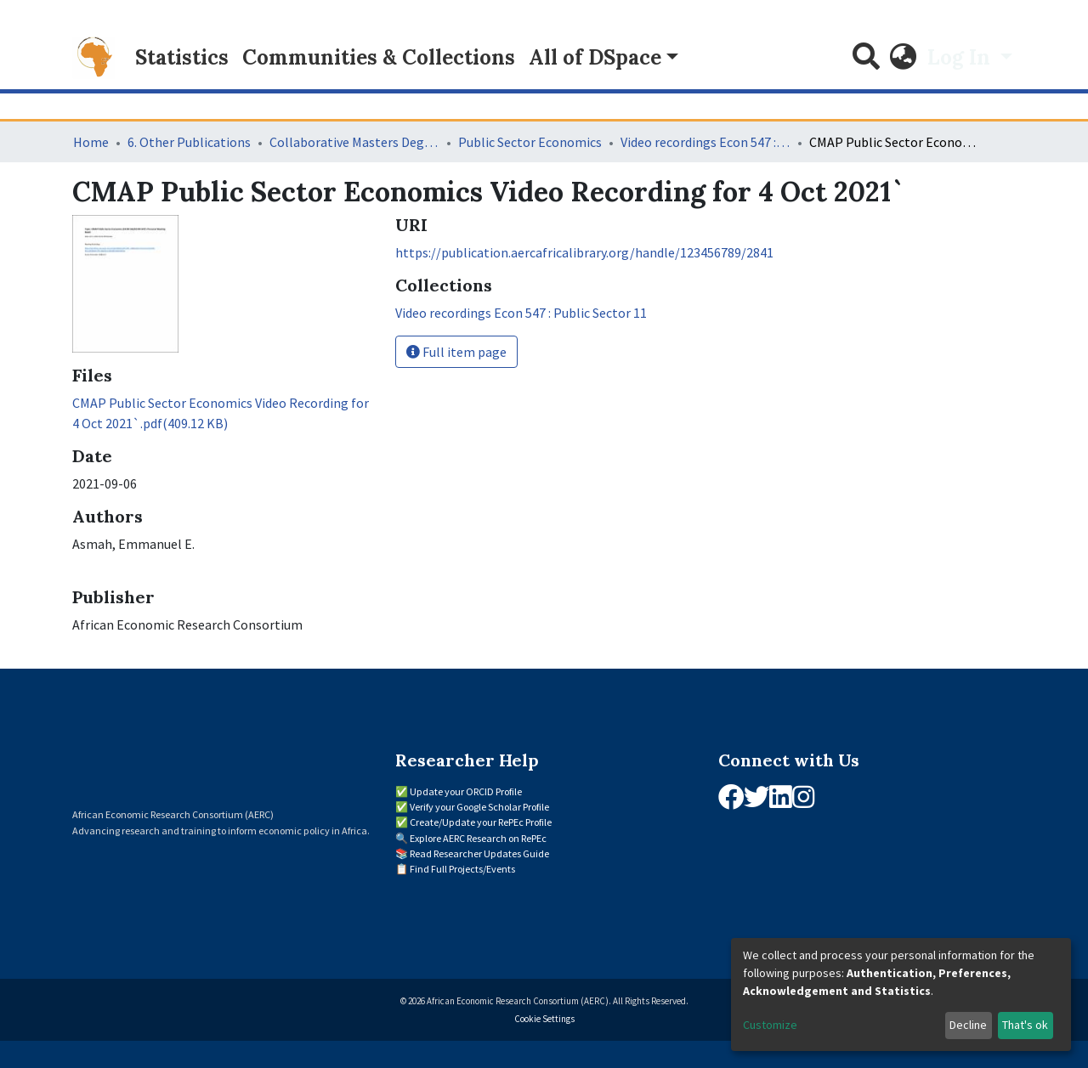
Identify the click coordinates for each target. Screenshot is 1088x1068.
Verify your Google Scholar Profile (479, 806)
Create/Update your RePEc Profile (481, 822)
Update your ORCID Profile (466, 791)
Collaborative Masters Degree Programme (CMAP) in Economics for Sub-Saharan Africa (354, 141)
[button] (903, 57)
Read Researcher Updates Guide (479, 853)
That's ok (1025, 1024)
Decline (968, 1024)
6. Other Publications (189, 141)
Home (91, 141)
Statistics (182, 57)
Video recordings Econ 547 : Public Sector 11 (705, 141)
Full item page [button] (456, 351)
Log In (961, 57)
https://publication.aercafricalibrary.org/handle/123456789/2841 (584, 252)
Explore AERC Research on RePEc (478, 838)
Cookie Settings (544, 1019)
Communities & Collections (378, 57)
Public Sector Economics (530, 141)
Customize (770, 1024)
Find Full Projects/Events (462, 868)
